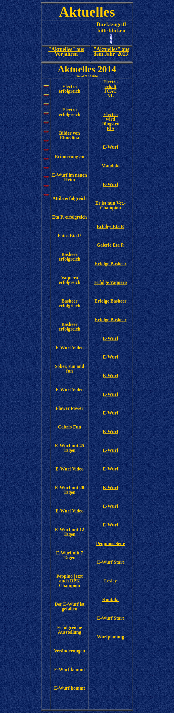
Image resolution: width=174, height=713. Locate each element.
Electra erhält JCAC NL (110, 88)
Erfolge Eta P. (110, 226)
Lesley (110, 580)
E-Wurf (110, 147)
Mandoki (110, 165)
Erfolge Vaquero (110, 282)
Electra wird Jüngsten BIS (110, 121)
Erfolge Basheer (111, 263)
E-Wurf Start (110, 562)
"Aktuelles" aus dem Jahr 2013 (111, 51)
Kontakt (110, 599)
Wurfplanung (110, 636)
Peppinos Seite (110, 543)
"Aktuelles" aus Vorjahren (66, 51)
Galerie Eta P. (110, 245)
